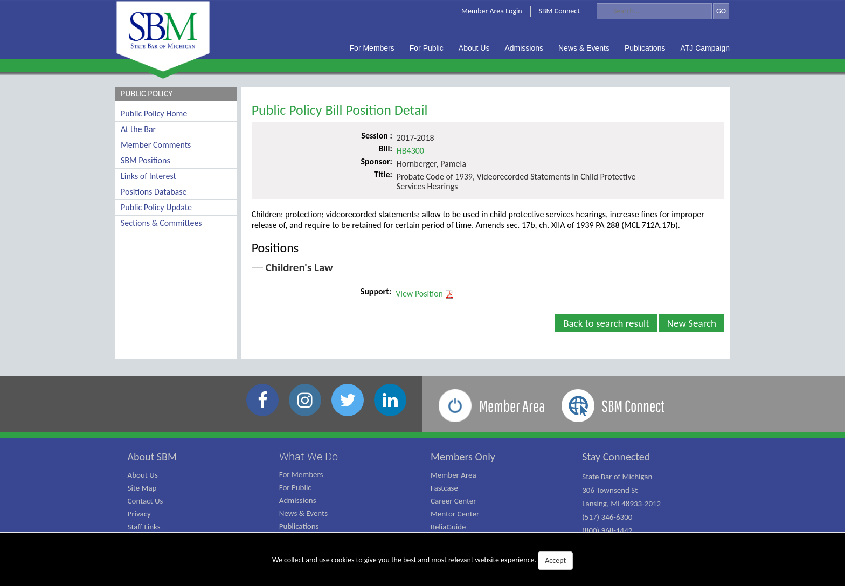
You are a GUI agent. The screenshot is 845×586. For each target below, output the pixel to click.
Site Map (142, 488)
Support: (376, 291)
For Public (295, 487)
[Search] (654, 11)
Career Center (453, 501)
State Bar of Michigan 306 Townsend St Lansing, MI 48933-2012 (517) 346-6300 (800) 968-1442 (621, 503)
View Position (425, 294)
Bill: (385, 148)
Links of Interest (148, 176)
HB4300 (410, 151)
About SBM (152, 456)
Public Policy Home (154, 113)
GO (721, 11)
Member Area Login (491, 11)
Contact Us (145, 501)
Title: (383, 174)
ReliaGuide (448, 527)
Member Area (453, 475)
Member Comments (156, 145)
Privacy (139, 514)
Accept (555, 560)
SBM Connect (559, 11)
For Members (301, 474)
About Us (143, 475)
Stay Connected (616, 456)
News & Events (303, 513)
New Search (691, 323)
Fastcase (444, 488)
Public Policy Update (156, 207)
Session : (376, 135)
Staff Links (144, 527)
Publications (299, 526)
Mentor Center (455, 514)
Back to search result (606, 323)
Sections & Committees (161, 223)
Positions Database (153, 192)
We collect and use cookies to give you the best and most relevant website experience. (422, 560)
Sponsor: (376, 161)
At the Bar (138, 129)
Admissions (297, 500)
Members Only (463, 456)
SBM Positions (145, 160)
